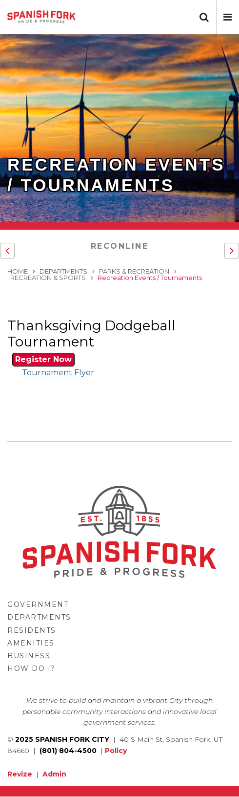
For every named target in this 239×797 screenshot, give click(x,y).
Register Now (43, 359)
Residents (31, 630)
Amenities (31, 643)
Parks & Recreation (134, 271)
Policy (116, 750)
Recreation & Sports (48, 277)
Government (37, 604)
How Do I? (31, 668)
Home (17, 271)
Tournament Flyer (58, 372)
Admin (54, 774)
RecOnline (120, 246)
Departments (63, 271)
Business (28, 655)
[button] (227, 17)
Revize (19, 774)
